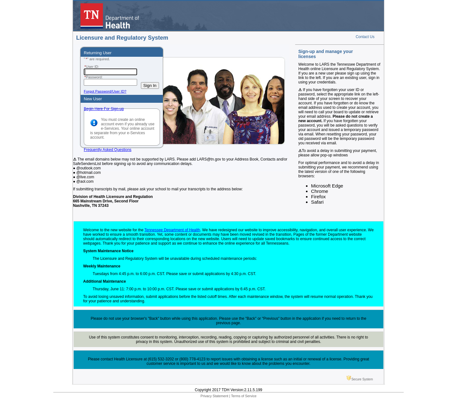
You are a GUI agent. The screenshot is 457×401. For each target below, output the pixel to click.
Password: (93, 77)
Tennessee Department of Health (172, 230)
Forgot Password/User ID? (105, 91)
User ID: (91, 67)
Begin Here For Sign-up (104, 109)
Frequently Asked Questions (107, 150)
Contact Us (365, 37)
